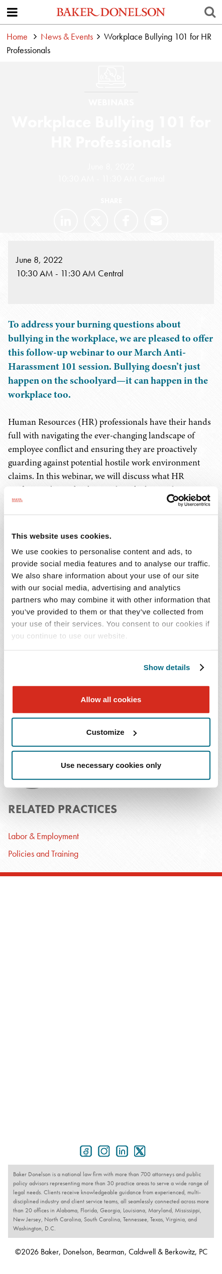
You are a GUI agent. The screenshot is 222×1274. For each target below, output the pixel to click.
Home (17, 36)
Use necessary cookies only (111, 764)
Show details (167, 667)
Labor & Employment (43, 836)
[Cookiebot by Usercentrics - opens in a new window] (166, 500)
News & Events (67, 36)
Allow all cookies (111, 699)
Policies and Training (43, 853)
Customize (111, 732)
